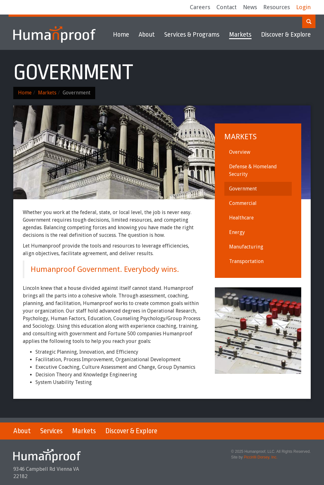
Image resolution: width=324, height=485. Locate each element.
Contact (226, 7)
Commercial (243, 203)
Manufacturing (246, 247)
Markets (240, 34)
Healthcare (241, 218)
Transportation (246, 261)
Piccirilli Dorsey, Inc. (260, 457)
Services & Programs (192, 34)
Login (303, 7)
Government (243, 189)
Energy (237, 232)
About (147, 34)
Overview (239, 152)
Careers (200, 7)
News (250, 7)
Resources (276, 7)
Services (51, 431)
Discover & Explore (286, 34)
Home (121, 34)
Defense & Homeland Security (253, 170)
